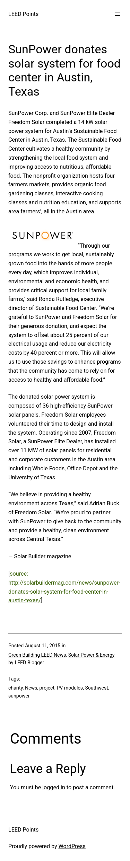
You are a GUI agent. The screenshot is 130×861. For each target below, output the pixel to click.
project (47, 688)
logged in (53, 787)
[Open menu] (117, 14)
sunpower (19, 696)
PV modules (70, 688)
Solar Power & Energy (91, 655)
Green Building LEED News (37, 655)
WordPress (72, 846)
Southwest (96, 688)
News (31, 688)
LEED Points (23, 14)
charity (15, 688)
